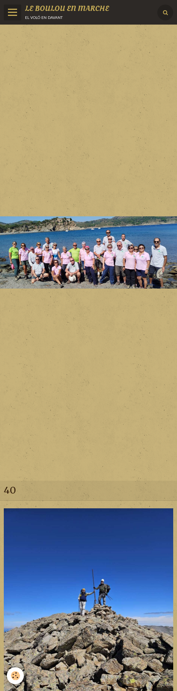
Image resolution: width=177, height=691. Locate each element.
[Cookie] (15, 675)
